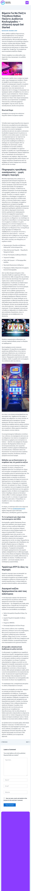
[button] (27, 2)
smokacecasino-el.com (19, 508)
